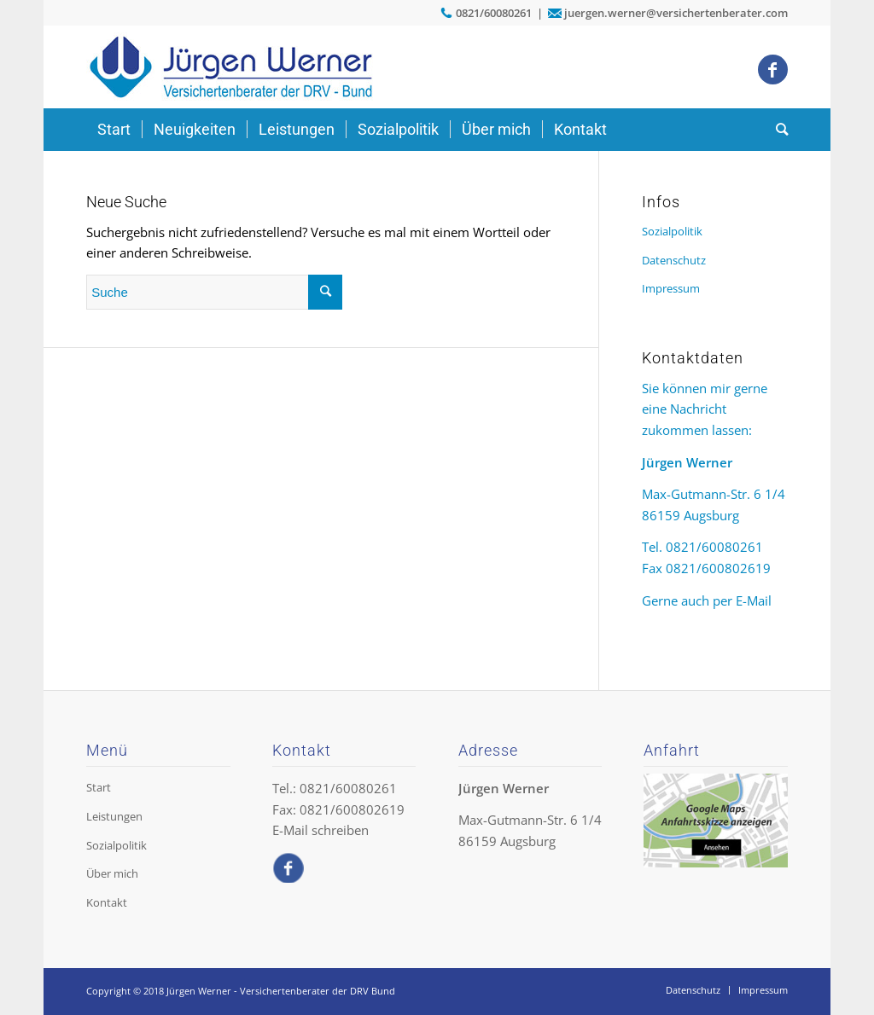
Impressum (671, 288)
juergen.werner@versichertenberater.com (676, 12)
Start (98, 787)
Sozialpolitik (672, 231)
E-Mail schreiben (320, 829)
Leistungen (114, 816)
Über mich (112, 873)
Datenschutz (674, 260)
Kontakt (106, 902)
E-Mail (754, 600)
